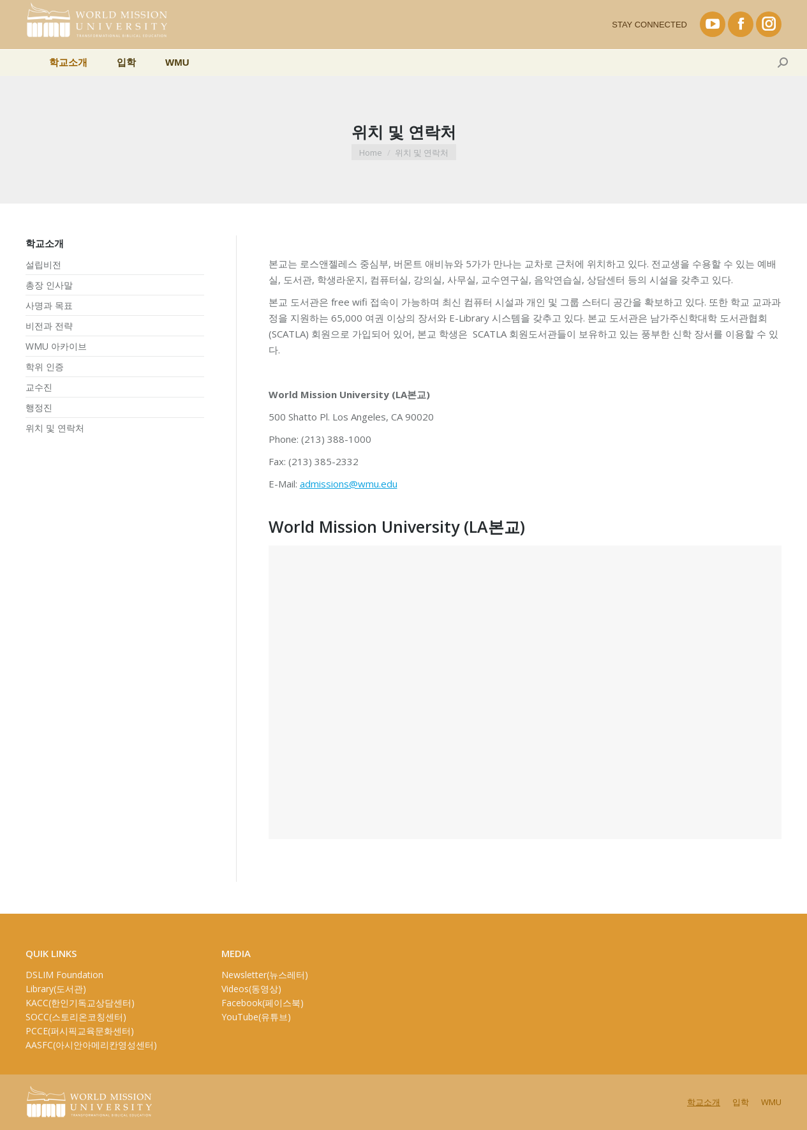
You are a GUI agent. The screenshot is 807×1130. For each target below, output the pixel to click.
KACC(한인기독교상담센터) (80, 1003)
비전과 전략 (49, 326)
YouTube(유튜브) (256, 1017)
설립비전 (43, 265)
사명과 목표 (49, 305)
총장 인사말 (49, 285)
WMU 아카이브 (56, 346)
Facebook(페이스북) (262, 1003)
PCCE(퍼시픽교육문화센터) (80, 1031)
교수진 (39, 387)
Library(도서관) (56, 989)
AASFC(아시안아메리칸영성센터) (91, 1045)
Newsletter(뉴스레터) (264, 975)
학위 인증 (45, 367)
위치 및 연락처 (55, 428)
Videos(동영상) (251, 989)
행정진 (39, 408)
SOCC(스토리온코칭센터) (76, 1017)
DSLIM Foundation (64, 975)
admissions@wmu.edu (348, 483)
